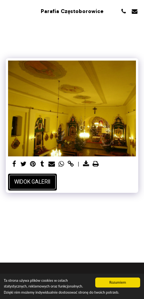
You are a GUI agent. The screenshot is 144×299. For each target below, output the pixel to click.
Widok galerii (32, 182)
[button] (8, 11)
